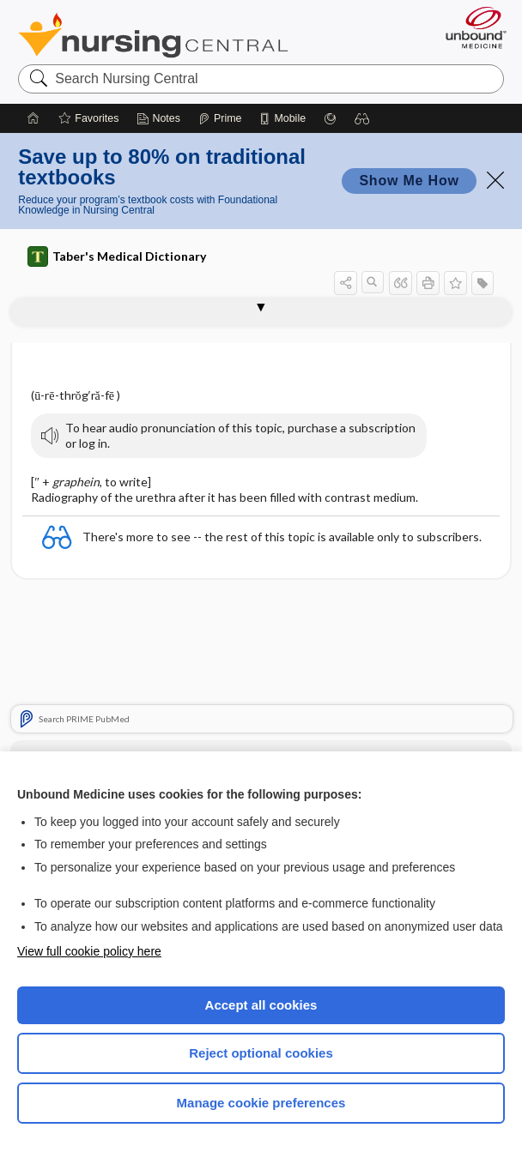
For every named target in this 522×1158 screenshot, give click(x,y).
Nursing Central (153, 35)
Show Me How (408, 180)
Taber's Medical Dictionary (116, 256)
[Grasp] (330, 118)
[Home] (33, 118)
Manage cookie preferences (261, 1102)
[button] (362, 118)
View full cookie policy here (89, 951)
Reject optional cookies (261, 1053)
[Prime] (219, 118)
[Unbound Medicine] (470, 27)
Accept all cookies (261, 1005)
